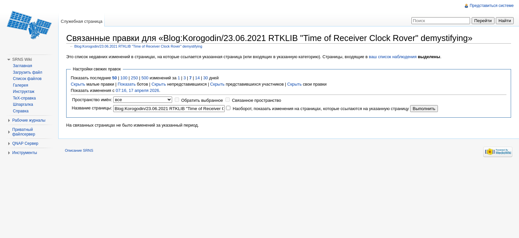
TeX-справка (24, 98)
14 (197, 77)
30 (205, 77)
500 (144, 77)
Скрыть (78, 84)
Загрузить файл (27, 72)
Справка (20, 111)
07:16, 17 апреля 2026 (137, 90)
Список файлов (27, 78)
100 (123, 77)
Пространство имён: (92, 99)
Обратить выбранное (202, 100)
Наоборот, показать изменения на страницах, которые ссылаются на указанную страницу (321, 108)
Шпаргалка (23, 104)
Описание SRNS (79, 150)
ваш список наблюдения (392, 56)
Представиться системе (492, 5)
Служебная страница (81, 21)
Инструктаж (23, 91)
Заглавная (22, 65)
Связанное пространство (256, 100)
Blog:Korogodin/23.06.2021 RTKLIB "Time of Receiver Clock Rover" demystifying (138, 46)
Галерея (20, 85)
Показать (126, 84)
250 (134, 77)
